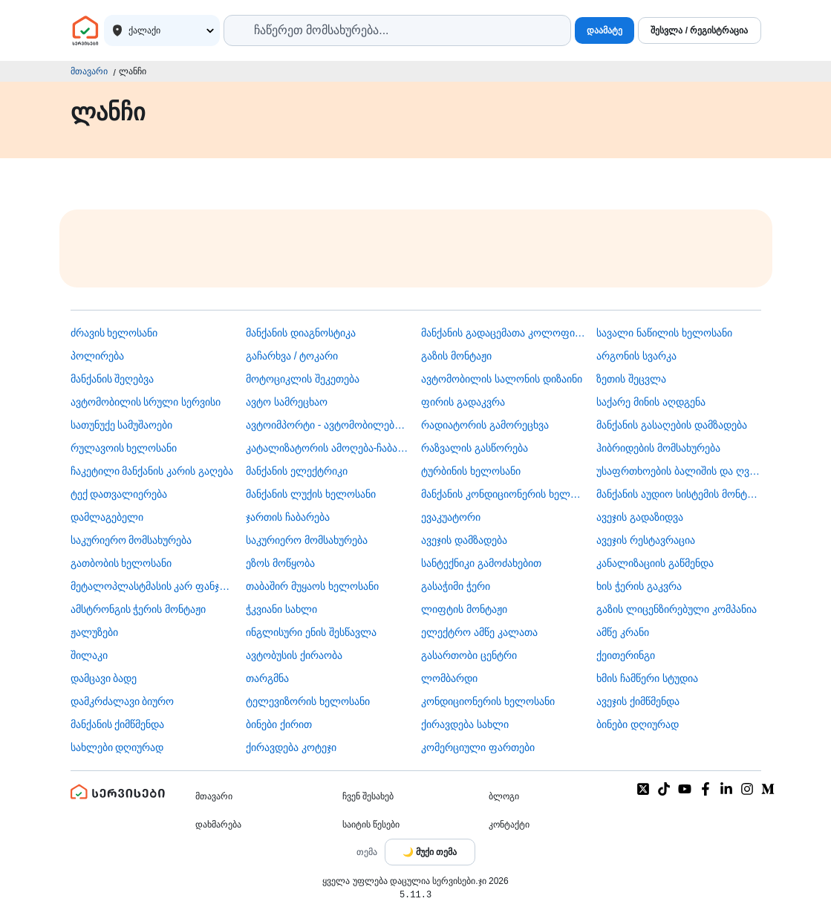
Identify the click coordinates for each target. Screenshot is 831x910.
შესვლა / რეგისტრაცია (699, 30)
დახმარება (218, 824)
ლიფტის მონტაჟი (464, 609)
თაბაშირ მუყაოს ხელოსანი (312, 586)
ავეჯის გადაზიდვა (639, 517)
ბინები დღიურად (637, 724)
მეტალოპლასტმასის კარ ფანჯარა (153, 586)
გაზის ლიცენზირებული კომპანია (676, 609)
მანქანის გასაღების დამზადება (671, 425)
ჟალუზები (94, 632)
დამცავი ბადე (104, 678)
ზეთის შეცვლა (631, 379)
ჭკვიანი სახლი (281, 609)
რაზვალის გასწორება (474, 448)
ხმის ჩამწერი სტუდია (647, 678)
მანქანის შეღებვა (112, 379)
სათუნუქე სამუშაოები (122, 425)
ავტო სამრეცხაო (286, 402)
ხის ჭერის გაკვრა (639, 586)
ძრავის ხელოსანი (114, 333)
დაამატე (604, 30)
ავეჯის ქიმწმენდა (638, 701)
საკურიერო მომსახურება (131, 540)
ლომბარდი (449, 678)
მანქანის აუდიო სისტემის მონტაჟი (678, 494)
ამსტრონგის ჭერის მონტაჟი (138, 609)
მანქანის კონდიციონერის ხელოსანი (503, 494)
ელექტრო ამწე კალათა (479, 632)
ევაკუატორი (450, 517)
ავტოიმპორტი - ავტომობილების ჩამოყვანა (328, 425)
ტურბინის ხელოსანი (471, 471)
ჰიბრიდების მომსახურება (658, 448)
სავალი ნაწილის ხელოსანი (664, 333)
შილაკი (89, 655)
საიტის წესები (371, 824)
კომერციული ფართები (478, 747)
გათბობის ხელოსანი (121, 563)
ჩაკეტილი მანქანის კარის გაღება (152, 471)
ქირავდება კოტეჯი (291, 747)
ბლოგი (504, 796)
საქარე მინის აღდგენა (650, 402)
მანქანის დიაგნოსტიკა (301, 333)
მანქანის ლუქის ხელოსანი (311, 494)
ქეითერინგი (625, 655)
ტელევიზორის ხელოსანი (308, 701)
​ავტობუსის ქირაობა (294, 655)
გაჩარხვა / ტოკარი (292, 356)
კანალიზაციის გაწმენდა (655, 563)
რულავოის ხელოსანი (124, 448)
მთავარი (89, 71)
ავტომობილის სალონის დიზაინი (501, 379)
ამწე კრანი (622, 632)
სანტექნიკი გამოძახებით (481, 563)
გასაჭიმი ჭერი (455, 586)
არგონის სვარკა (636, 356)
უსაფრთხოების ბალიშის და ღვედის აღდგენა (678, 471)
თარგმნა (267, 678)
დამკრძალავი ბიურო (123, 701)
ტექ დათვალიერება (119, 494)
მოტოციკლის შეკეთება (302, 379)
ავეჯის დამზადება (464, 540)
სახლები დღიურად (117, 747)
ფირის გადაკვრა (463, 402)
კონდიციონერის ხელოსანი (488, 701)
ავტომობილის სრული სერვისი (146, 402)
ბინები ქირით (279, 724)
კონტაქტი (509, 824)
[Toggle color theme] (430, 852)
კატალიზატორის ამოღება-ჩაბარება (328, 448)
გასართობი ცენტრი (469, 655)
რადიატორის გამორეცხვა (485, 425)
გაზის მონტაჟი (456, 356)
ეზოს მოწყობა (280, 563)
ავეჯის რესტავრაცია (645, 540)
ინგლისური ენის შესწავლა (311, 632)
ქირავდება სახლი (465, 724)
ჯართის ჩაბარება (288, 517)
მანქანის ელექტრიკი (297, 471)
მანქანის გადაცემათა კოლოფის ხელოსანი (503, 333)
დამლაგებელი (107, 517)
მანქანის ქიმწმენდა (118, 724)
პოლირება (97, 356)
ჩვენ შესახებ (368, 796)
